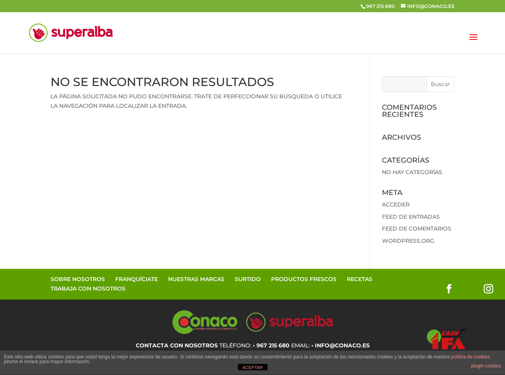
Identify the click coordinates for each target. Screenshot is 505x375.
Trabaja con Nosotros (87, 288)
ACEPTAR (252, 367)
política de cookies (470, 357)
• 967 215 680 (271, 345)
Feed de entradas (411, 216)
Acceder (396, 204)
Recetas (359, 279)
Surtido (248, 279)
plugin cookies (486, 366)
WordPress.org (408, 240)
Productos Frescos (304, 279)
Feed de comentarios (416, 228)
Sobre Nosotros (77, 279)
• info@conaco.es (340, 345)
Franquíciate (136, 279)
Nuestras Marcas (196, 279)
